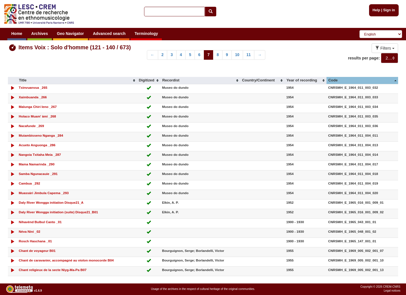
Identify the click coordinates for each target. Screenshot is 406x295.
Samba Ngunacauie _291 (38, 174)
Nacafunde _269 (31, 126)
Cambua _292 (29, 183)
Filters (384, 48)
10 (237, 55)
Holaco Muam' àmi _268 (37, 116)
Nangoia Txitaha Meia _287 (40, 154)
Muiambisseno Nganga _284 (41, 135)
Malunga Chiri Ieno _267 (38, 106)
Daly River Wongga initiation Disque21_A (51, 202)
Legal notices (392, 290)
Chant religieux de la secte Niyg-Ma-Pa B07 (52, 270)
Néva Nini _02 (29, 231)
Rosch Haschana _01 (35, 241)
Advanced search (109, 33)
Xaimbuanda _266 (33, 97)
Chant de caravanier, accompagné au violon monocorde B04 (66, 260)
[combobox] (389, 58)
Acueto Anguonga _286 (37, 145)
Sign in (389, 10)
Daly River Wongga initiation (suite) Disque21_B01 (58, 212)
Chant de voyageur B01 (37, 250)
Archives (39, 33)
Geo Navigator (70, 33)
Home (16, 33)
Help (376, 10)
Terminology (146, 33)
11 (248, 55)
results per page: (364, 58)
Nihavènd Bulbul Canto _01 (40, 222)
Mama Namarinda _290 (36, 164)
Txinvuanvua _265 (33, 87)
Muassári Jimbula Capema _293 (44, 193)
